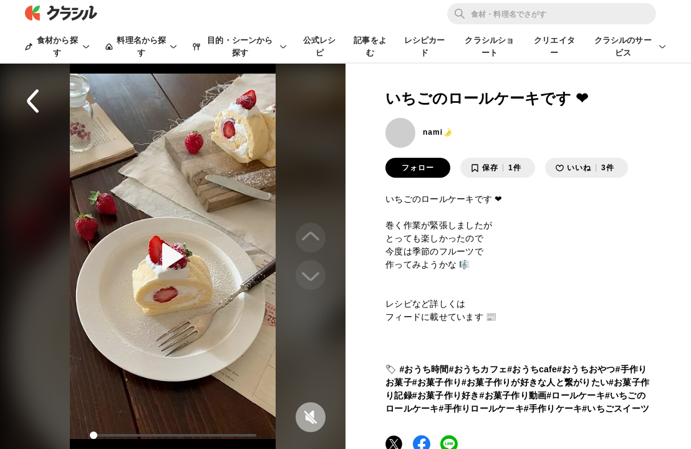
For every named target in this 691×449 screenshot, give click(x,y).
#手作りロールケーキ (481, 408)
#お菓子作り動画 (513, 395)
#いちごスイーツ (615, 408)
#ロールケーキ (575, 395)
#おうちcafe (532, 369)
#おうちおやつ (586, 369)
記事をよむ (370, 46)
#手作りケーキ (553, 408)
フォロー (418, 167)
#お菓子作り (436, 382)
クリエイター (554, 46)
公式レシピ (319, 46)
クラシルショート (489, 46)
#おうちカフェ (478, 369)
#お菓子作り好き (446, 395)
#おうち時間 (423, 369)
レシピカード (424, 46)
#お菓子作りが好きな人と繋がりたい (535, 382)
